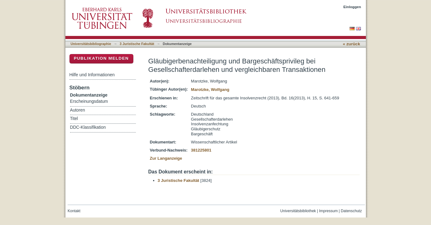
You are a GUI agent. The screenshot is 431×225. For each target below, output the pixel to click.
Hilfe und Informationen (92, 74)
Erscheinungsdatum (89, 101)
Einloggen (352, 7)
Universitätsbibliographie (91, 44)
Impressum (328, 211)
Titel (74, 118)
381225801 (201, 150)
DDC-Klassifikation (88, 127)
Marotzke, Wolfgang (210, 89)
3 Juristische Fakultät (137, 44)
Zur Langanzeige (166, 158)
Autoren (77, 110)
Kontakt (74, 211)
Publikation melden (101, 58)
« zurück (351, 44)
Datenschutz (351, 211)
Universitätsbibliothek (298, 211)
